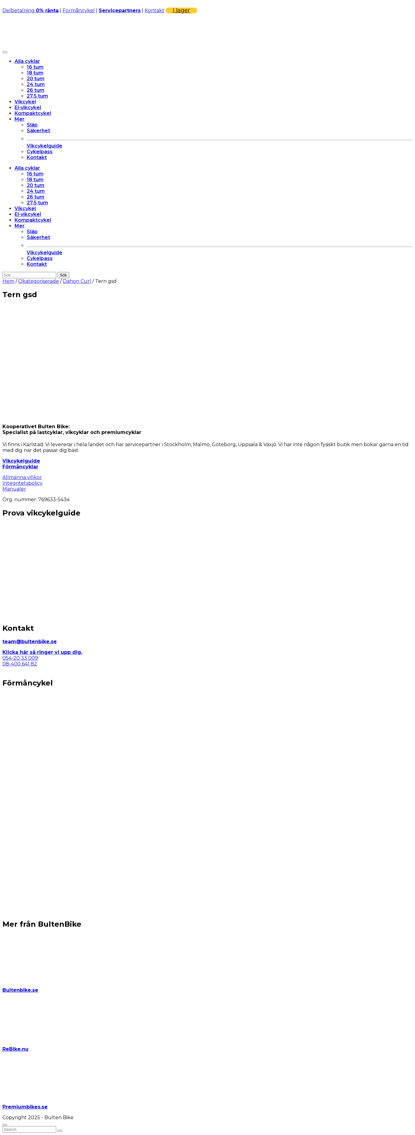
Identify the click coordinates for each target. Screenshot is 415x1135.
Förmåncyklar (20, 467)
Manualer (14, 489)
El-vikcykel (28, 107)
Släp (32, 125)
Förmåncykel (79, 10)
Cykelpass (40, 151)
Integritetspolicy (22, 483)
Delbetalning (30, 10)
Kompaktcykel (33, 113)
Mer (20, 119)
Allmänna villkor (22, 477)
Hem (8, 281)
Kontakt (154, 10)
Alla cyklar (27, 61)
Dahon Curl (77, 281)
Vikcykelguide (21, 461)
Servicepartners (120, 10)
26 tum (35, 90)
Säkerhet (38, 131)
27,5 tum (37, 96)
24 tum (36, 84)
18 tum (35, 73)
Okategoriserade (38, 281)
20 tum (35, 79)
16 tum (35, 67)
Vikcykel (25, 102)
